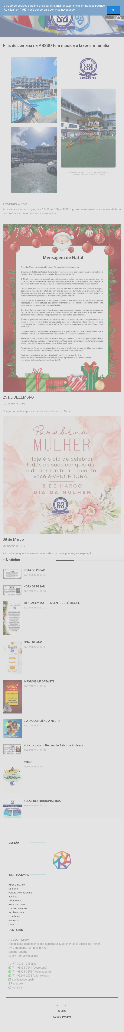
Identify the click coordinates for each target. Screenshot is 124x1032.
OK (114, 10)
